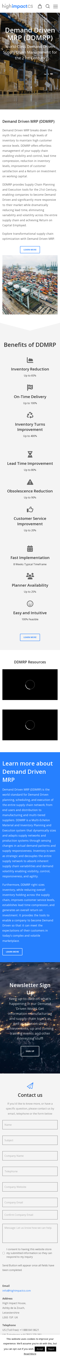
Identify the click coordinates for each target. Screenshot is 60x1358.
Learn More (30, 249)
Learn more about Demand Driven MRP (27, 771)
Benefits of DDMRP (30, 345)
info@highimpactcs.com (16, 1290)
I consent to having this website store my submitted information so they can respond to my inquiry (29, 1253)
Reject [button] (51, 1349)
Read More (30, 1353)
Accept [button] (40, 1349)
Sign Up (30, 1034)
